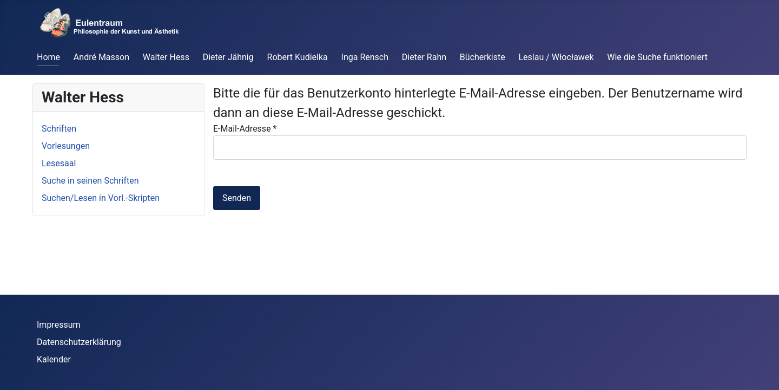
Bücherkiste (482, 57)
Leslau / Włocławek (556, 57)
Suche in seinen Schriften (90, 181)
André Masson (101, 57)
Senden (236, 198)
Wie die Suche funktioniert (657, 57)
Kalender (54, 359)
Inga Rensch (364, 57)
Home (48, 57)
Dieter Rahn (424, 57)
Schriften (59, 128)
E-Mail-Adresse (244, 128)
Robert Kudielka (297, 57)
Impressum (59, 325)
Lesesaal (59, 163)
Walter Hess (166, 57)
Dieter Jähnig (228, 57)
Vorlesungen (66, 146)
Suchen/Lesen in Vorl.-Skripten (101, 198)
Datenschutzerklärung (79, 342)
